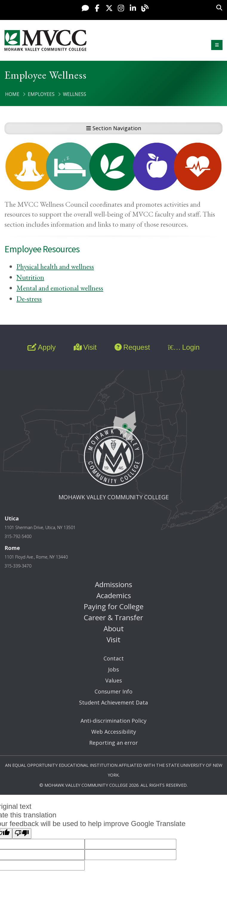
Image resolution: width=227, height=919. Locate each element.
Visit (85, 347)
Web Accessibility (113, 731)
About (114, 628)
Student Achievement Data (113, 702)
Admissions (113, 584)
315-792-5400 (17, 536)
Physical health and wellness (55, 266)
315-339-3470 (17, 566)
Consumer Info (113, 691)
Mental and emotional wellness (59, 288)
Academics (113, 595)
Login (184, 347)
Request (132, 347)
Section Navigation (113, 128)
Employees (41, 94)
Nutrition (30, 277)
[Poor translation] (21, 833)
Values (113, 680)
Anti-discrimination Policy (113, 720)
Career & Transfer (113, 617)
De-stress (29, 298)
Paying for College (113, 606)
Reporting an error (113, 742)
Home (12, 94)
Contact (114, 658)
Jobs (113, 669)
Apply (41, 347)
